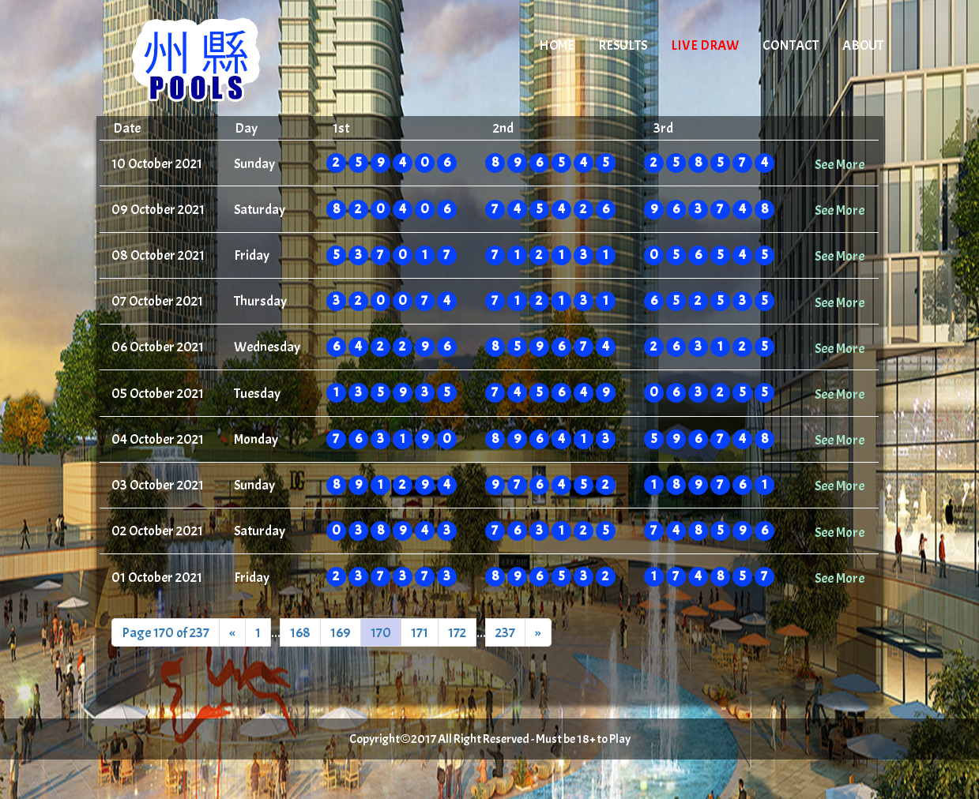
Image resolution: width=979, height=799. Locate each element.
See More (839, 164)
